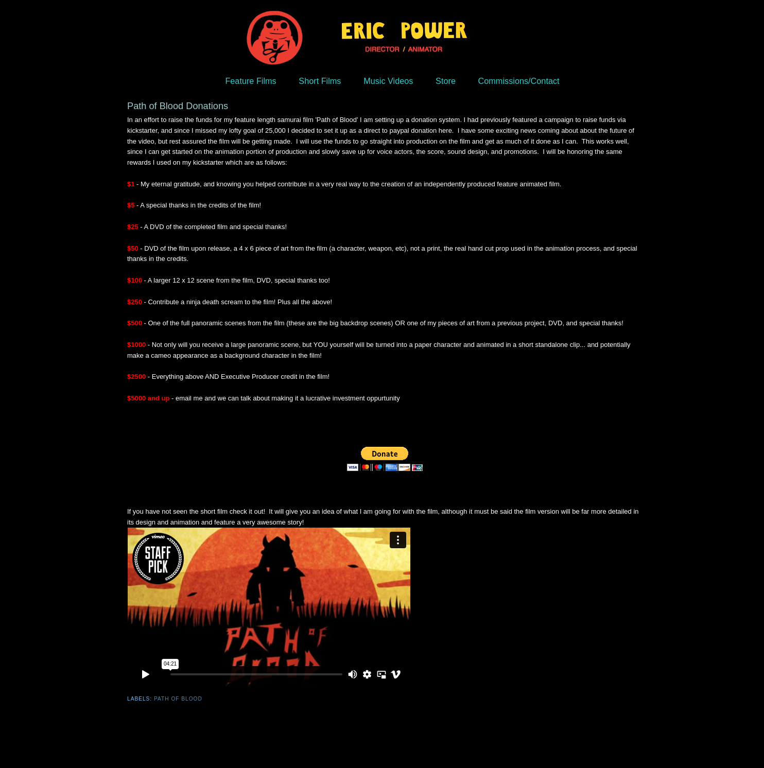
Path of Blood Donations (177, 106)
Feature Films (250, 80)
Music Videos (388, 80)
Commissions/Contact (519, 80)
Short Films (320, 80)
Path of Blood (178, 699)
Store (446, 80)
